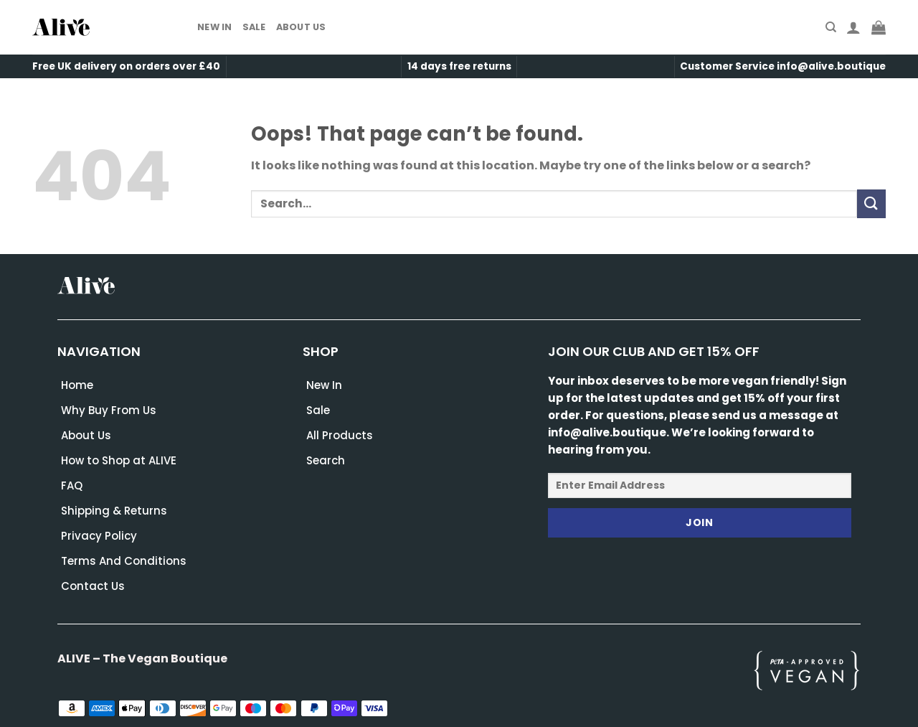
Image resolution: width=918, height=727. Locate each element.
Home (77, 385)
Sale (254, 27)
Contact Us (93, 586)
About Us (301, 27)
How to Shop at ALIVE (118, 460)
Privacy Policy (99, 535)
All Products (339, 435)
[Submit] (871, 203)
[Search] (830, 27)
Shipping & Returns (114, 510)
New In (214, 27)
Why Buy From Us (108, 410)
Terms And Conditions (123, 560)
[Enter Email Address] (699, 485)
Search (325, 460)
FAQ (71, 485)
